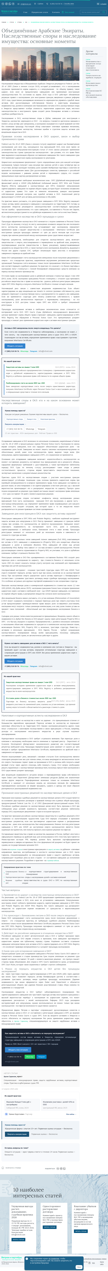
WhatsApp (26, 353)
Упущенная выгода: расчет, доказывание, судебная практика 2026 (22, 1215)
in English (103, 4)
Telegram (36, 353)
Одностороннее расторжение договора (52, 1212)
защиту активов (60, 852)
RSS (93, 1267)
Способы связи (69, 4)
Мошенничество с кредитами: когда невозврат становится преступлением (93, 68)
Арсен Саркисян (10, 1080)
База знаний (68, 12)
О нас (25, 12)
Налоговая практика (51, 422)
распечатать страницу (12, 1172)
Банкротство (34, 422)
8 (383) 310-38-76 (56, 4)
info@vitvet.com (26, 4)
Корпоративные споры (16, 422)
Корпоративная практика (16, 880)
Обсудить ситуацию (15, 348)
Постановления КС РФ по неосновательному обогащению (94, 96)
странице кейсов (63, 863)
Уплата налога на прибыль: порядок (93, 79)
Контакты (56, 12)
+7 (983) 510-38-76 (13, 353)
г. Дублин (40, 4)
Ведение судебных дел (15, 885)
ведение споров (18, 852)
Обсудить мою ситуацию (19, 1053)
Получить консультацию (17, 1138)
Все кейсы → (70, 1118)
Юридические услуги (40, 12)
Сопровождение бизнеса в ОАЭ (17, 876)
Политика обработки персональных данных (92, 1262)
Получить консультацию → (16, 427)
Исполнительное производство (93, 86)
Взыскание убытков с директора (85, 1211)
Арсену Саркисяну (21, 1024)
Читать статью (19, 1244)
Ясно (79, 1267)
